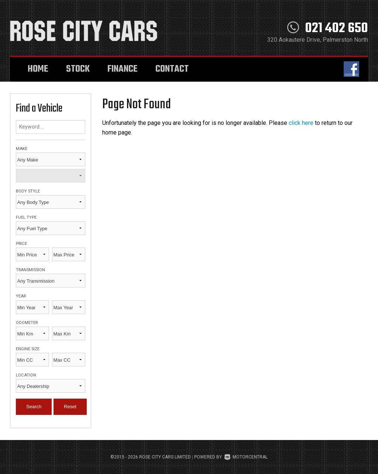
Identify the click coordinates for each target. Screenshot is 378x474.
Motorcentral (246, 457)
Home (38, 69)
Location (26, 375)
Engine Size (27, 349)
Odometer (27, 322)
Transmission (30, 269)
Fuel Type (26, 217)
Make (21, 148)
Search (33, 406)
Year (21, 296)
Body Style (28, 191)
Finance (122, 69)
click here (301, 122)
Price (21, 243)
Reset (70, 406)
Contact (172, 69)
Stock (78, 69)
